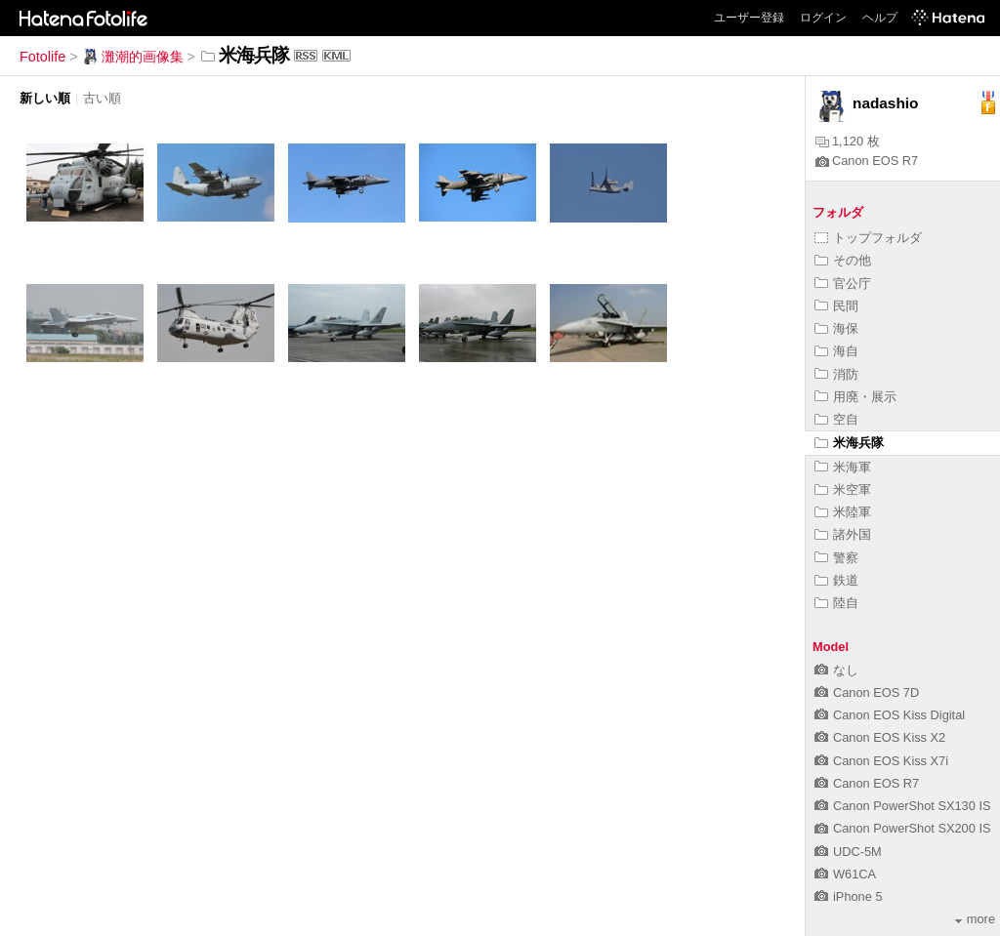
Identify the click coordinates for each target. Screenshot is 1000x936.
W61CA (845, 874)
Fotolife (42, 56)
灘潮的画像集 (133, 56)
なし (836, 670)
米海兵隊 (849, 442)
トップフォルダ (868, 237)
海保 (836, 328)
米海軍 (842, 467)
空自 (836, 419)
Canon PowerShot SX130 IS (902, 805)
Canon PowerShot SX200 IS (902, 828)
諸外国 (842, 534)
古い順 (102, 98)
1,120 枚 (847, 141)
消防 (836, 374)
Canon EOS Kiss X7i (881, 760)
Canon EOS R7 (866, 160)
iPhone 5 (848, 896)
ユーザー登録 (749, 17)
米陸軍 (842, 512)
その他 (842, 260)
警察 (836, 557)
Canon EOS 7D (866, 692)
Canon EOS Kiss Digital (889, 715)
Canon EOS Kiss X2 (879, 737)
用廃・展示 (855, 396)
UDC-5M (848, 851)
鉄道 (836, 580)
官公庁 (842, 283)
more (975, 919)
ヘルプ (879, 17)
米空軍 (842, 489)
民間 (836, 306)
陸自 (836, 602)
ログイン (823, 17)
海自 (836, 351)
